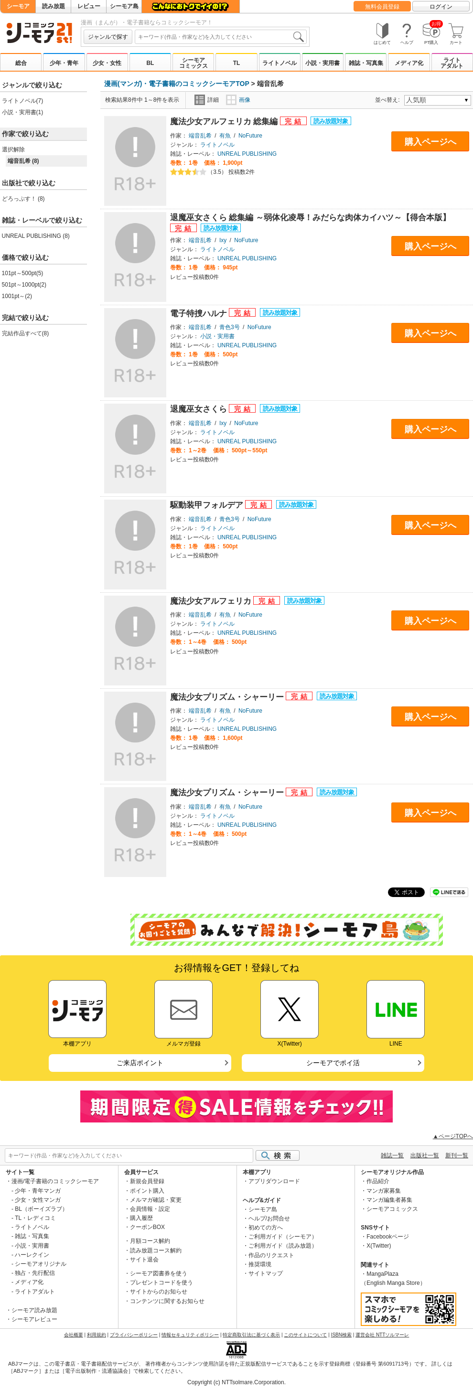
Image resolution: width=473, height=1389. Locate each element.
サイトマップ (265, 1273)
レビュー (88, 6)
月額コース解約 (150, 1241)
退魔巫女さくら (199, 409)
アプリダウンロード (274, 1181)
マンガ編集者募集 (389, 1200)
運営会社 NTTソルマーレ (382, 1334)
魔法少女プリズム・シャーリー (228, 697)
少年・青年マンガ (38, 1190)
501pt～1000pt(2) (24, 284)
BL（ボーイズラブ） (41, 1209)
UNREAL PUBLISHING (247, 153)
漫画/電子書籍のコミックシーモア (55, 1181)
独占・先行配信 (35, 1273)
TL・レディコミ (35, 1218)
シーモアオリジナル (40, 1264)
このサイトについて (305, 1334)
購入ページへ (430, 142)
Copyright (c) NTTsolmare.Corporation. (236, 1382)
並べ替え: (388, 99)
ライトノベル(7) (22, 100)
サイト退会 (144, 1259)
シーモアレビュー (34, 1319)
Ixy (222, 240)
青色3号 (229, 327)
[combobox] (221, 37)
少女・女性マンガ (38, 1200)
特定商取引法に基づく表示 (251, 1334)
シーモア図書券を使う (158, 1273)
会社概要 (73, 1334)
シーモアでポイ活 (333, 1063)
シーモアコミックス (193, 63)
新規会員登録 (147, 1181)
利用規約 (96, 1334)
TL (236, 63)
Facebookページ (387, 1236)
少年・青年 (64, 63)
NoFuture (250, 135)
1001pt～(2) (17, 296)
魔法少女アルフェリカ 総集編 (225, 121)
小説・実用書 (322, 63)
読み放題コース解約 (156, 1250)
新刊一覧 (456, 1155)
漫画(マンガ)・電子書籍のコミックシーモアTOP (176, 83)
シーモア (18, 6)
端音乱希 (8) (23, 161)
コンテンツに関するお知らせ (167, 1301)
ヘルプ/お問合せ (269, 1218)
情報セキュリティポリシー (190, 1334)
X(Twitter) (378, 1245)
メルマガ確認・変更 (156, 1200)
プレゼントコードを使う (161, 1282)
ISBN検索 (341, 1334)
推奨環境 (259, 1264)
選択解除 (13, 149)
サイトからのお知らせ (158, 1291)
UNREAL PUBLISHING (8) (36, 236)
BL (150, 63)
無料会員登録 (382, 6)
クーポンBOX (147, 1227)
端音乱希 (200, 135)
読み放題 (53, 6)
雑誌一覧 (392, 1155)
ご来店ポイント (140, 1063)
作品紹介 (377, 1181)
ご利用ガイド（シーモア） (282, 1236)
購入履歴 (141, 1218)
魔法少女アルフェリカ (212, 601)
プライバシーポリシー (134, 1334)
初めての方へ (265, 1227)
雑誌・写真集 (366, 63)
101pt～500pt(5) (22, 273)
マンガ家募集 (383, 1190)
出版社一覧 (424, 1155)
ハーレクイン (32, 1254)
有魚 (225, 135)
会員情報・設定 (150, 1209)
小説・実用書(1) (22, 112)
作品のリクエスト (271, 1255)
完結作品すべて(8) (25, 333)
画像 (238, 99)
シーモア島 (124, 6)
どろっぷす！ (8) (23, 198)
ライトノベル (279, 63)
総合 (21, 63)
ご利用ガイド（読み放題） (282, 1245)
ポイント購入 (147, 1190)
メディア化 (409, 63)
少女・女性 (107, 63)
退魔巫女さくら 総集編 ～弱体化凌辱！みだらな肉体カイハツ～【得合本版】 (310, 217)
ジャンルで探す (108, 36)
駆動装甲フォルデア (208, 505)
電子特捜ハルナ (199, 313)
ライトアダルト (452, 63)
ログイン (441, 6)
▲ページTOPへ (453, 1136)
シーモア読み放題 (34, 1310)
